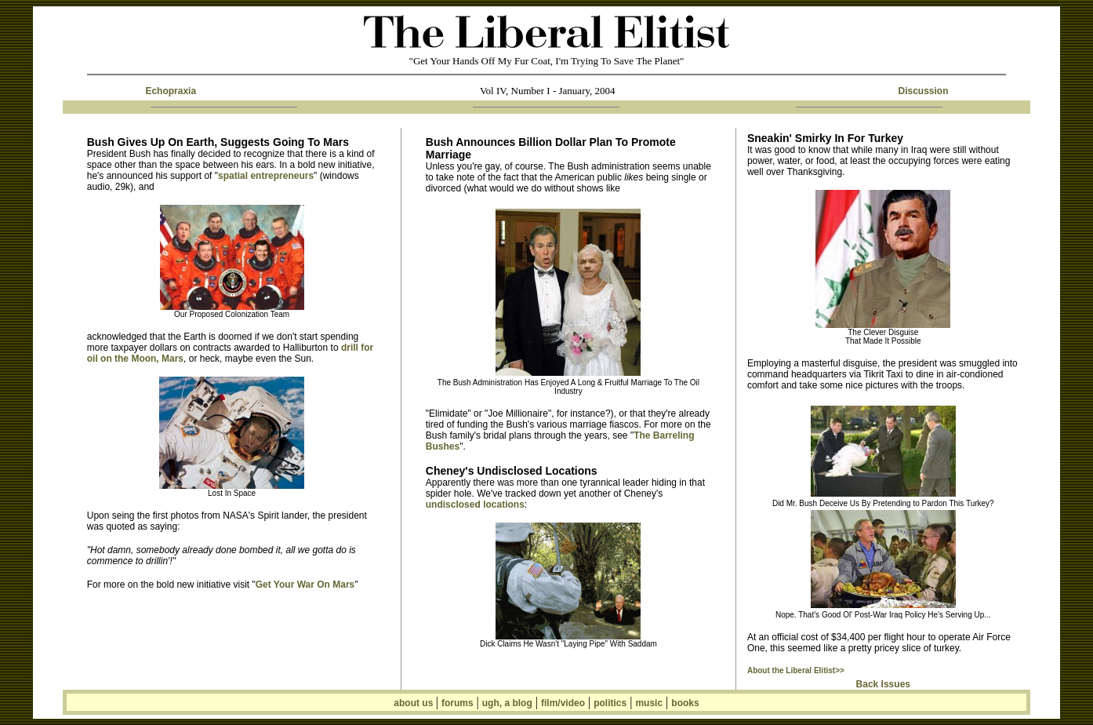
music (649, 703)
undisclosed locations (475, 504)
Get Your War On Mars (305, 584)
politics (610, 703)
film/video (563, 703)
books (685, 703)
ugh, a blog (507, 703)
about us (414, 703)
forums (457, 703)
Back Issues (883, 684)
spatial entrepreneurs (266, 175)
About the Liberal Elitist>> (795, 670)
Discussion (923, 91)
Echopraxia (170, 91)
